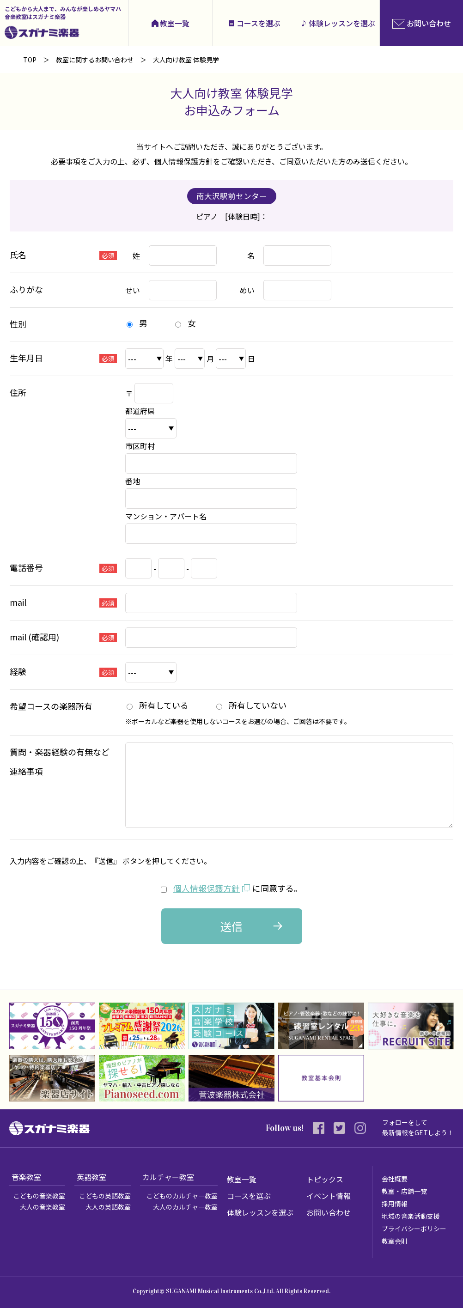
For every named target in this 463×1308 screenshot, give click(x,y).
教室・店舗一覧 (404, 1190)
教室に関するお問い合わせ (95, 59)
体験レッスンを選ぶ (342, 23)
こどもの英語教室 (105, 1195)
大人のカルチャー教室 (185, 1206)
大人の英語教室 (108, 1206)
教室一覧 (174, 23)
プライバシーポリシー (414, 1228)
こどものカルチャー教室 (182, 1195)
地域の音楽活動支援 (411, 1215)
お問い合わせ (328, 1211)
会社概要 (395, 1178)
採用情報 (395, 1203)
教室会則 (395, 1240)
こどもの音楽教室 (39, 1195)
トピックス (324, 1178)
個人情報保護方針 (206, 888)
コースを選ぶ (258, 23)
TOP (30, 59)
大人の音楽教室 (42, 1206)
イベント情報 (328, 1195)
